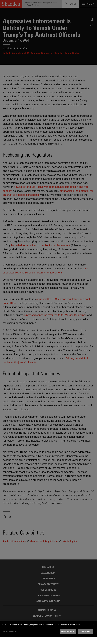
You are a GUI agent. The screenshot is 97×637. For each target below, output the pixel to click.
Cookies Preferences (9, 631)
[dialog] (48, 629)
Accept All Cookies (68, 631)
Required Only (85, 631)
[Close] (93, 625)
